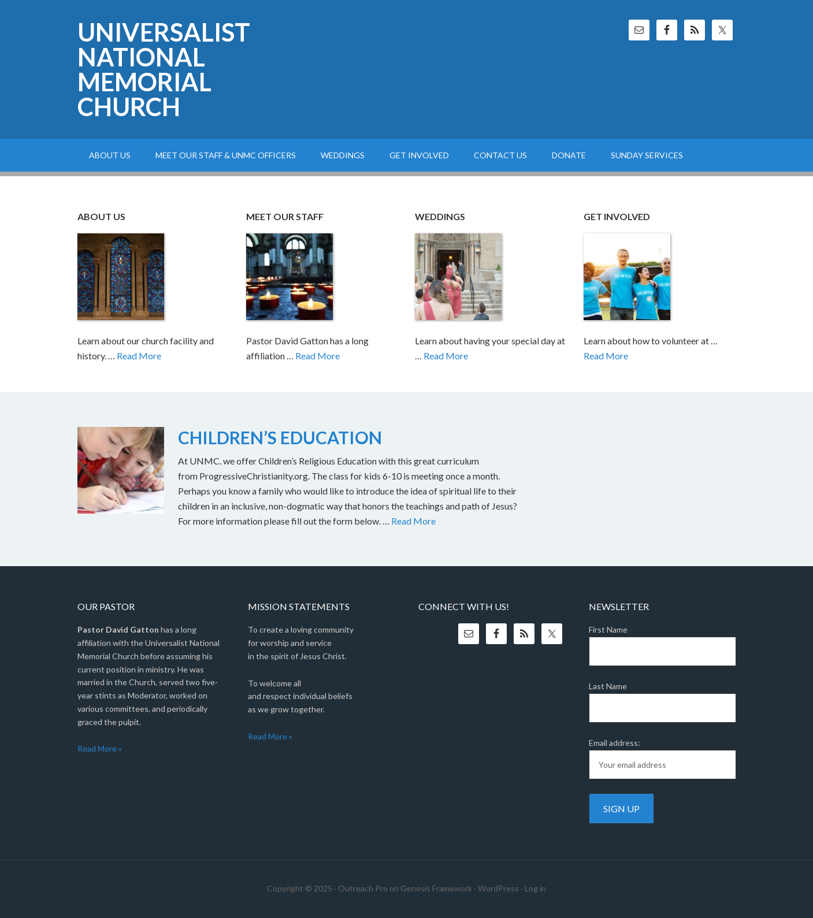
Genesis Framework (436, 888)
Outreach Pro (363, 888)
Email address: (614, 743)
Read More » (99, 748)
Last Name (608, 686)
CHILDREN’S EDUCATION (280, 437)
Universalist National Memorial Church (163, 69)
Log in (535, 888)
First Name (608, 629)
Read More (139, 355)
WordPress (498, 888)
